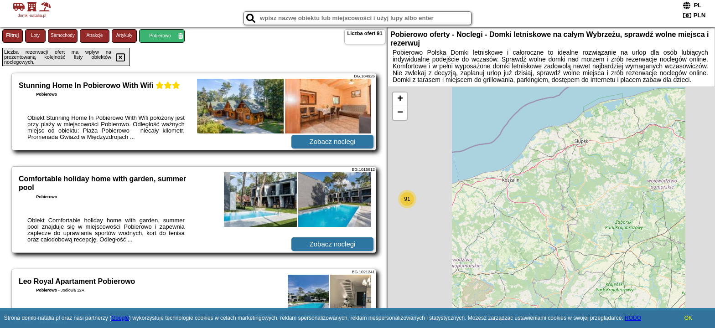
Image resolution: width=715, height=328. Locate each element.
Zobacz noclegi (333, 141)
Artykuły (124, 35)
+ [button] (400, 99)
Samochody (63, 35)
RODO (633, 318)
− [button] (400, 113)
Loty (35, 35)
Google (120, 318)
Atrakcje (94, 35)
